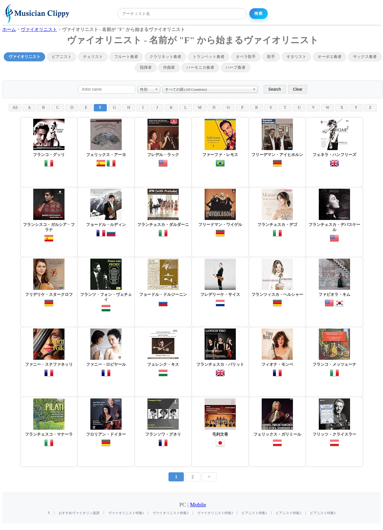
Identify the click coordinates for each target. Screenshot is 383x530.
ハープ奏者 (235, 67)
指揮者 (146, 67)
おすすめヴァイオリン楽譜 (79, 513)
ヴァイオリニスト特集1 (126, 513)
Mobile (198, 505)
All (15, 107)
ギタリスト (296, 57)
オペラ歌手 (246, 57)
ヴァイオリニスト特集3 (215, 513)
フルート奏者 (126, 57)
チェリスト (93, 57)
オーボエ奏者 (330, 57)
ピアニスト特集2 (288, 513)
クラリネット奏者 (165, 57)
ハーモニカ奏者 (200, 67)
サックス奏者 (365, 57)
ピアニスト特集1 (254, 513)
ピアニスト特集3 (323, 513)
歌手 (271, 57)
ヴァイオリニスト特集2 (170, 513)
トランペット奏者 (208, 57)
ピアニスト (62, 57)
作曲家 (169, 67)
